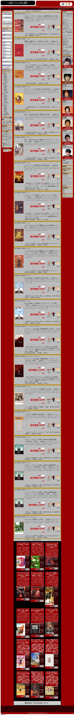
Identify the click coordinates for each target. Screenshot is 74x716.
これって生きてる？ (67, 15)
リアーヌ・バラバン (45, 144)
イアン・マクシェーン (35, 168)
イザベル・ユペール (47, 417)
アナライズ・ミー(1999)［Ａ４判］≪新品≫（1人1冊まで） (51, 611)
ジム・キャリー (49, 441)
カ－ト (56, 9)
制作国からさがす (6, 128)
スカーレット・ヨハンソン (46, 68)
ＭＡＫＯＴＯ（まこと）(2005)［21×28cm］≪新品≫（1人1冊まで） (23, 673)
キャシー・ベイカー (42, 117)
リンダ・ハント (46, 281)
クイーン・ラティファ (39, 306)
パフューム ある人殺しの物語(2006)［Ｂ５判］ (40, 329)
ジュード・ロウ (36, 416)
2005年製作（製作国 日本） (27, 691)
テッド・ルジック (50, 229)
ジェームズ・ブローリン (46, 143)
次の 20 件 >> (44, 10)
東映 (63, 189)
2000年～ (5, 76)
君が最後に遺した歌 (67, 51)
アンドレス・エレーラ (45, 332)
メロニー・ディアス (32, 44)
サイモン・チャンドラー (41, 364)
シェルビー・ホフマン (34, 444)
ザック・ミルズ (41, 229)
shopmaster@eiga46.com (68, 7)
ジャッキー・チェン (45, 92)
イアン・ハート (54, 522)
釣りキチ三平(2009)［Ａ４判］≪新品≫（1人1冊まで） (37, 641)
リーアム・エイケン (49, 443)
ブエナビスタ (65, 180)
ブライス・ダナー (42, 392)
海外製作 (4, 73)
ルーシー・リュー (34, 92)
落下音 (64, 22)
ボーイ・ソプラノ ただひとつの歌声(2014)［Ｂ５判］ (42, 16)
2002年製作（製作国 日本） (56, 694)
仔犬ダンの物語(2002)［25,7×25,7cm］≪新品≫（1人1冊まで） (51, 673)
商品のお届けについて (7, 136)
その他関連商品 (5, 114)
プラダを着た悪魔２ (67, 13)
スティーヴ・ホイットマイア (39, 230)
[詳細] (37, 187)
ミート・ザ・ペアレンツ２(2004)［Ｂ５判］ (38, 389)
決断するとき (66, 28)
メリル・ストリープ (32, 468)
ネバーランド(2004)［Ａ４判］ (34, 519)
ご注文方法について (6, 133)
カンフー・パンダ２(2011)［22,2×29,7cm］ (38, 89)
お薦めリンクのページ (67, 196)
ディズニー (65, 175)
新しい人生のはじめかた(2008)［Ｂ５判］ (38, 114)
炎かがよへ (65, 42)
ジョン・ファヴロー (46, 67)
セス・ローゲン (40, 200)
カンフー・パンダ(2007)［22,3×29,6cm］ (37, 165)
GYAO (63, 171)
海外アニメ (4, 93)
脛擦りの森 (65, 41)
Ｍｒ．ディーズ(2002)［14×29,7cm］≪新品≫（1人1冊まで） (51, 574)
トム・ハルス (29, 282)
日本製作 (4, 83)
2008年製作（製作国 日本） (56, 662)
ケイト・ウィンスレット (32, 521)
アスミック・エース (67, 181)
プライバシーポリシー (7, 142)
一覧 (4, 115)
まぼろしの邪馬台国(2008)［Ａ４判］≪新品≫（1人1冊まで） (51, 641)
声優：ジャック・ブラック (46, 197)
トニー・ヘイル (55, 281)
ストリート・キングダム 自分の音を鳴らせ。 (67, 47)
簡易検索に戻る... (6, 69)
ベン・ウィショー (30, 330)
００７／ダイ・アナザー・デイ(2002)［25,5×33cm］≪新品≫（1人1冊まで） (37, 574)
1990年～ (5, 77)
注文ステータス (70, 9)
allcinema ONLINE (66, 168)
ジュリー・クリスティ (44, 521)
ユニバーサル (65, 177)
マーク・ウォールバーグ (35, 417)
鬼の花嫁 (64, 50)
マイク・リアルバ (45, 256)
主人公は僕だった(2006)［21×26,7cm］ (37, 278)
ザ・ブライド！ (66, 21)
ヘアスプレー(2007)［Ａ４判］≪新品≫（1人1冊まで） (23, 544)
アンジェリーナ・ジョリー (44, 90)
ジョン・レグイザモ (33, 68)
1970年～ (5, 80)
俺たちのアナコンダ (67, 23)
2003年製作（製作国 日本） (41, 691)
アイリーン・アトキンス (51, 116)
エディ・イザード (35, 19)
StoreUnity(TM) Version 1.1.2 (41, 713)
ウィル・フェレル (40, 305)
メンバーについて (6, 140)
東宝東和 (64, 185)
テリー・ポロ (51, 392)
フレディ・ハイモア (44, 522)
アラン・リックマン (53, 330)
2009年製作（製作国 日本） (27, 663)
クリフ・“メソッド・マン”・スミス (42, 43)
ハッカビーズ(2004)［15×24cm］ (35, 414)
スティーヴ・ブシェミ (43, 44)
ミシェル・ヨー (34, 94)
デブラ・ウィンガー (35, 21)
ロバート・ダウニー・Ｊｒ (39, 70)
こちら (44, 711)
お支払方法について (6, 134)
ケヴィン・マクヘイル (47, 19)
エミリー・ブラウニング (36, 443)
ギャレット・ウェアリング (36, 17)
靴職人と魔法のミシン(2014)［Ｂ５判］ (37, 41)
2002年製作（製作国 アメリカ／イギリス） (40, 595)
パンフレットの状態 (6, 137)
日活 (63, 192)
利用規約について (6, 143)
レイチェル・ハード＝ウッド (32, 332)
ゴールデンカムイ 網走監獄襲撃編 (67, 161)
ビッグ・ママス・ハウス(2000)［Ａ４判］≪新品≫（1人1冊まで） (23, 611)
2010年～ (5, 75)
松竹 (63, 191)
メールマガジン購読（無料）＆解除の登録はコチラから (7, 123)
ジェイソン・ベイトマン (48, 254)
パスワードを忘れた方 (7, 23)
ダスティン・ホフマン (49, 17)
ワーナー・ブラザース (67, 178)
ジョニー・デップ (54, 519)
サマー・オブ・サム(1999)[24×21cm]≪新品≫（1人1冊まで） (37, 611)
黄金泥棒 (64, 44)
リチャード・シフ (52, 117)
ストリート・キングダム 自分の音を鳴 (67, 131)
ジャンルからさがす (6, 129)
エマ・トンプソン (39, 116)
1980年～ (5, 79)
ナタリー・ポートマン (51, 227)
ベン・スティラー (40, 390)
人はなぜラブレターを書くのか (67, 69)
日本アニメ (4, 104)
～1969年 (5, 82)
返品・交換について (6, 139)
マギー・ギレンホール (35, 281)
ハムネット (65, 19)
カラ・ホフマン (32, 470)
